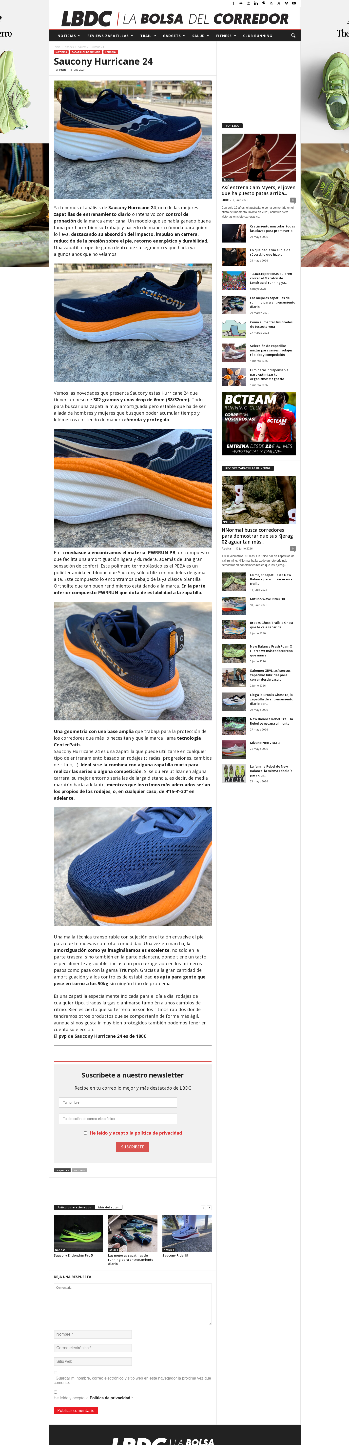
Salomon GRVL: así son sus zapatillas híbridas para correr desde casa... (270, 675)
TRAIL (148, 35)
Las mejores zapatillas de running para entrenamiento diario (130, 1259)
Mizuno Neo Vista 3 (265, 742)
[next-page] (209, 1207)
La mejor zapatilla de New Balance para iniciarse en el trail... (271, 579)
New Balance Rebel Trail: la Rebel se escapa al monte (271, 721)
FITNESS (226, 35)
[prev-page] (203, 1207)
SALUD (201, 35)
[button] (293, 35)
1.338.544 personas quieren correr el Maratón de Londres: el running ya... (271, 278)
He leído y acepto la (93, 1395)
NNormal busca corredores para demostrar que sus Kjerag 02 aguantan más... (257, 536)
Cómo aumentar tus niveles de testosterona (271, 324)
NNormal (228, 522)
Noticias (69, 47)
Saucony (110, 52)
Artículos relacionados (74, 1207)
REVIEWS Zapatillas (110, 35)
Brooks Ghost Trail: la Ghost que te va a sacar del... (271, 624)
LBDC (225, 200)
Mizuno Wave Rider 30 (267, 599)
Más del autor (108, 1207)
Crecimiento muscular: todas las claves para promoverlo (272, 228)
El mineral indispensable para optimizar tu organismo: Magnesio (269, 374)
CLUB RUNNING (257, 35)
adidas (113, 1250)
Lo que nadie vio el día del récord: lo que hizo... (270, 252)
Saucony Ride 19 (175, 1255)
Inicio (57, 47)
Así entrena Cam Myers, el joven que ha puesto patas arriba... (258, 190)
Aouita (227, 548)
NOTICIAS (69, 35)
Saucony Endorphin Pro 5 (73, 1255)
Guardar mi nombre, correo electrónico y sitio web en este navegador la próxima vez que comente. (132, 1380)
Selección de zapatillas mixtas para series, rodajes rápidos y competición (271, 350)
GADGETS (174, 35)
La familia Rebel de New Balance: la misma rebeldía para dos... (271, 770)
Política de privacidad (110, 1398)
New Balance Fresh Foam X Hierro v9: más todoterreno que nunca (271, 650)
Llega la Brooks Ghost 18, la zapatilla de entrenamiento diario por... (271, 699)
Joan (62, 69)
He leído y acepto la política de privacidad (136, 1133)
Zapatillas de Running (86, 52)
